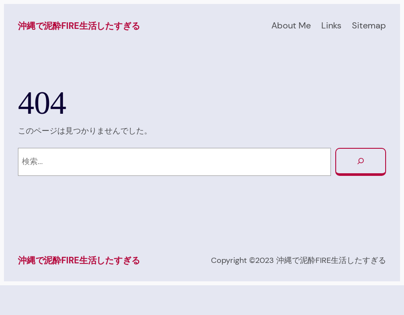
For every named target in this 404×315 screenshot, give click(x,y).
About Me (291, 25)
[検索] (360, 162)
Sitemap (369, 25)
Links (331, 25)
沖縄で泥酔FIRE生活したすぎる (79, 26)
